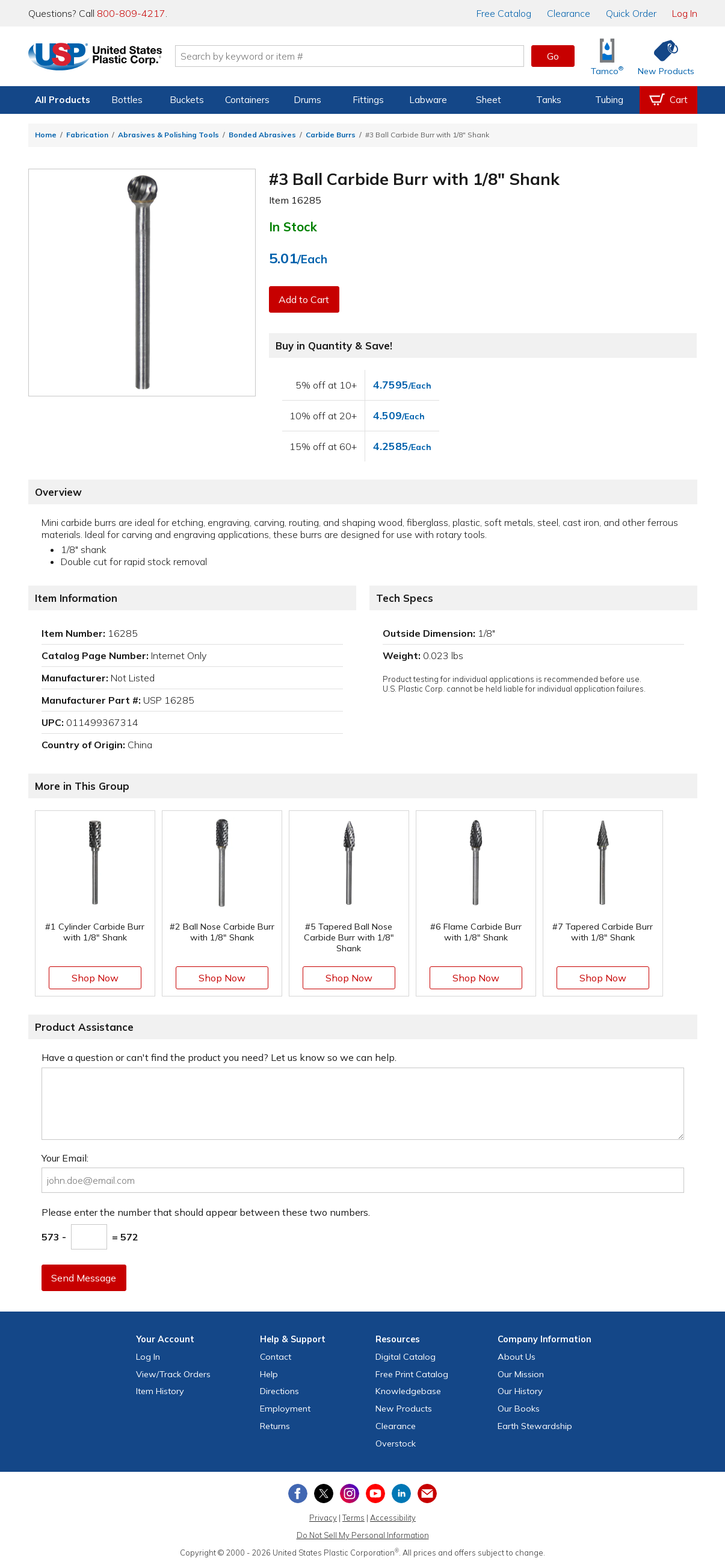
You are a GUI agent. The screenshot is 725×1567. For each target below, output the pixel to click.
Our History (520, 1391)
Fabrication (87, 134)
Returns (275, 1426)
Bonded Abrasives (262, 134)
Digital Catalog (405, 1356)
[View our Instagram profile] (350, 1493)
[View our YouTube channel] (375, 1493)
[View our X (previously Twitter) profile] (324, 1493)
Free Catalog (411, 1374)
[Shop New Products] (661, 56)
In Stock (293, 226)
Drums (307, 99)
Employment (285, 1408)
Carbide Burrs (331, 134)
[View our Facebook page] (298, 1493)
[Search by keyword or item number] (354, 56)
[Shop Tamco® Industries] (607, 56)
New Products (403, 1408)
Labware (428, 99)
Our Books (519, 1408)
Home (46, 134)
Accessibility (393, 1517)
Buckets (187, 99)
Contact (275, 1356)
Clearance (568, 13)
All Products (62, 99)
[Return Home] (99, 58)
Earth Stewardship (535, 1426)
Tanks (548, 99)
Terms (353, 1517)
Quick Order (631, 13)
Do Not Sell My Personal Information (363, 1535)
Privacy (323, 1517)
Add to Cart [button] (304, 299)
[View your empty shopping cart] (668, 100)
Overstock (395, 1443)
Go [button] (553, 56)
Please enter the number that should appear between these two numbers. (206, 1212)
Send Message (84, 1278)
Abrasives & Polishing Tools (168, 134)
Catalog (504, 13)
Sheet (488, 99)
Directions (279, 1391)
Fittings (368, 99)
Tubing (609, 99)
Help (269, 1374)
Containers (247, 99)
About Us (516, 1356)
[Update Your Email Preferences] (427, 1493)
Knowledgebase (408, 1391)
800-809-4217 (131, 13)
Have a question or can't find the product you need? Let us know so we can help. (219, 1057)
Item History (160, 1391)
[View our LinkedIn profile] (401, 1493)
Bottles (127, 99)
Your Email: (65, 1158)
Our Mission (521, 1374)
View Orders (173, 1374)
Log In (684, 13)
